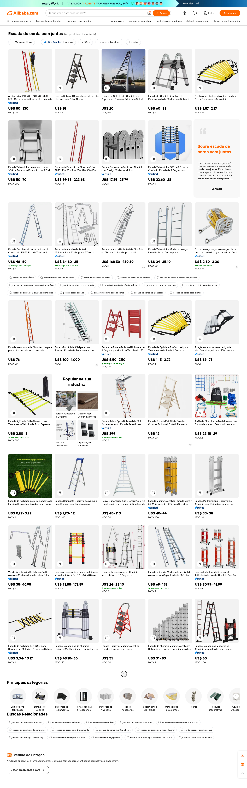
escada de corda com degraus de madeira (31, 292)
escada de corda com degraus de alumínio (31, 285)
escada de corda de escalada (160, 285)
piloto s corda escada (72, 292)
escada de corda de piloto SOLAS (67, 737)
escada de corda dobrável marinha (118, 285)
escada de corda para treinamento (70, 730)
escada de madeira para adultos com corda (149, 737)
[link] (242, 755)
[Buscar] (161, 13)
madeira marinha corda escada (77, 285)
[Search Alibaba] (96, 13)
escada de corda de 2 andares (147, 292)
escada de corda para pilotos (185, 292)
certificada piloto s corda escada (199, 285)
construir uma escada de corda (57, 277)
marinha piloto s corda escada (195, 737)
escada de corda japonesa (105, 737)
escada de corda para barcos (136, 722)
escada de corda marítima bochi (113, 730)
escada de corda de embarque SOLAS (178, 722)
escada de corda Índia (21, 277)
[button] (149, 13)
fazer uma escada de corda (95, 277)
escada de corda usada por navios (27, 730)
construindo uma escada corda (107, 292)
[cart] (195, 13)
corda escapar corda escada (196, 730)
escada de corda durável (100, 722)
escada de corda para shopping (26, 737)
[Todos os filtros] (21, 42)
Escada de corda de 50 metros (133, 277)
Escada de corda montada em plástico (177, 277)
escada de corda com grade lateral (155, 730)
